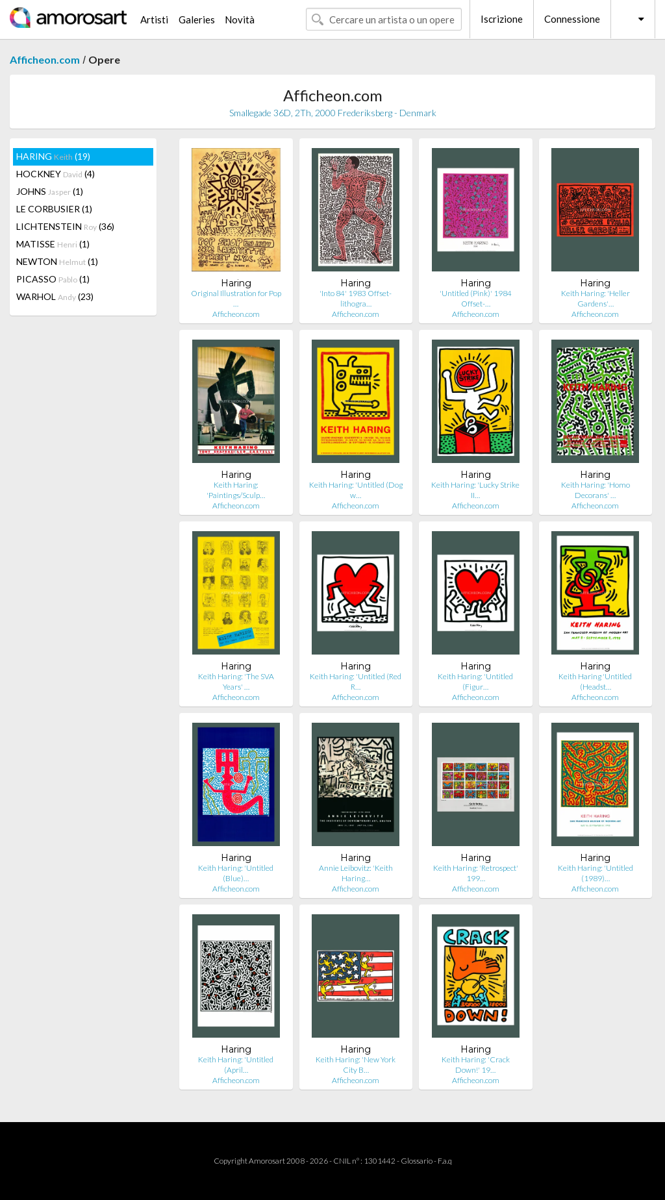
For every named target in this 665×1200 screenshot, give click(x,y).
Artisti (154, 19)
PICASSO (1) (53, 278)
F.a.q (445, 1161)
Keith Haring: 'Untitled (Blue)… (235, 873)
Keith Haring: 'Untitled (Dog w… (356, 490)
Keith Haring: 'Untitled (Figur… (475, 681)
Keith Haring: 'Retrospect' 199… (475, 873)
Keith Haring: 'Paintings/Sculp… (236, 490)
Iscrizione (502, 19)
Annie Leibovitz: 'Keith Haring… (356, 873)
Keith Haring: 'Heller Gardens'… (595, 298)
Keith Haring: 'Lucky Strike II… (475, 490)
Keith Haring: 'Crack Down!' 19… (476, 1065)
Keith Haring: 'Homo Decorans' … (595, 490)
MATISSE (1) (53, 243)
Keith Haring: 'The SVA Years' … (236, 681)
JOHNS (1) (49, 191)
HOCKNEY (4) (55, 173)
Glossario (417, 1161)
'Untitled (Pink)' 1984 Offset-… (476, 298)
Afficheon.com (45, 59)
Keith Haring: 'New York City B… (355, 1065)
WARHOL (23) (55, 296)
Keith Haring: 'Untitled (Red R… (355, 681)
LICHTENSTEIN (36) (65, 226)
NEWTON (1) (57, 261)
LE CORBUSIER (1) (54, 208)
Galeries (197, 19)
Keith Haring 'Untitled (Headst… (595, 681)
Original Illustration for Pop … (236, 298)
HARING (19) (53, 156)
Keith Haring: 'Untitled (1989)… (595, 873)
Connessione (572, 19)
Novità (240, 19)
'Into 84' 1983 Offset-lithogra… (356, 298)
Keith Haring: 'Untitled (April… (235, 1065)
